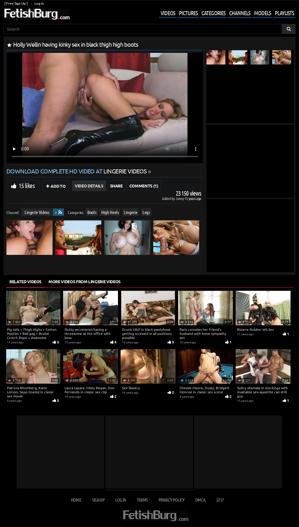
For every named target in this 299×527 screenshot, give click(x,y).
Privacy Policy (172, 499)
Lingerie (130, 212)
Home (76, 499)
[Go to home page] (36, 14)
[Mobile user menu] (222, 13)
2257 (220, 499)
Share (116, 185)
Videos (168, 12)
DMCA (200, 499)
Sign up (98, 499)
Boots (91, 212)
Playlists (284, 12)
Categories (213, 12)
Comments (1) (143, 185)
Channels (239, 12)
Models (262, 12)
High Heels (110, 212)
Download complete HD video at (77, 171)
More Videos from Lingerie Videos (84, 281)
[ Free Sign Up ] (15, 3)
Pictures (188, 12)
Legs (146, 212)
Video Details (89, 185)
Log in (39, 3)
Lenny (180, 198)
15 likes (27, 185)
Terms (142, 499)
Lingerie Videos (37, 212)
